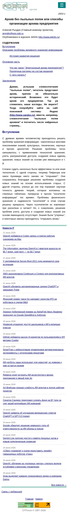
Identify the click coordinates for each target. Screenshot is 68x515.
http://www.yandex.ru (22, 115)
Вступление (8, 46)
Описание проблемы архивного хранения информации (32, 50)
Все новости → (59, 485)
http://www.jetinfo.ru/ (49, 37)
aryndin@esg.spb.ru (13, 33)
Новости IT (8, 228)
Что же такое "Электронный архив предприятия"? (37, 67)
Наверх (39, 499)
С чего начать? (18, 74)
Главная (29, 499)
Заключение (9, 80)
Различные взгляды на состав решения (31, 71)
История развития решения (25, 56)
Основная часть (11, 61)
